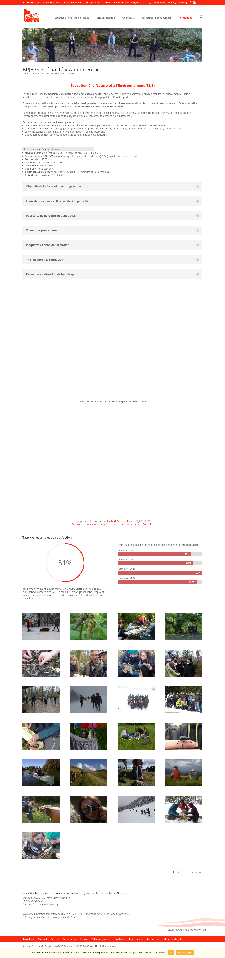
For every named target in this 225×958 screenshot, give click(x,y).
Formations (185, 18)
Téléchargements (101, 939)
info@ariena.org (107, 946)
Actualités (28, 939)
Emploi (55, 939)
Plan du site (136, 939)
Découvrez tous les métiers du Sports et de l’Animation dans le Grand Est (112, 524)
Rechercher (153, 939)
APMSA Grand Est (118, 521)
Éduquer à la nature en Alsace (71, 18)
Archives (120, 939)
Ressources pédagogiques (156, 18)
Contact (42, 939)
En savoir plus (185, 952)
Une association (105, 18)
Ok (171, 952)
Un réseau (128, 18)
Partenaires (69, 939)
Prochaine (194, 872)
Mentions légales (173, 939)
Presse (84, 939)
